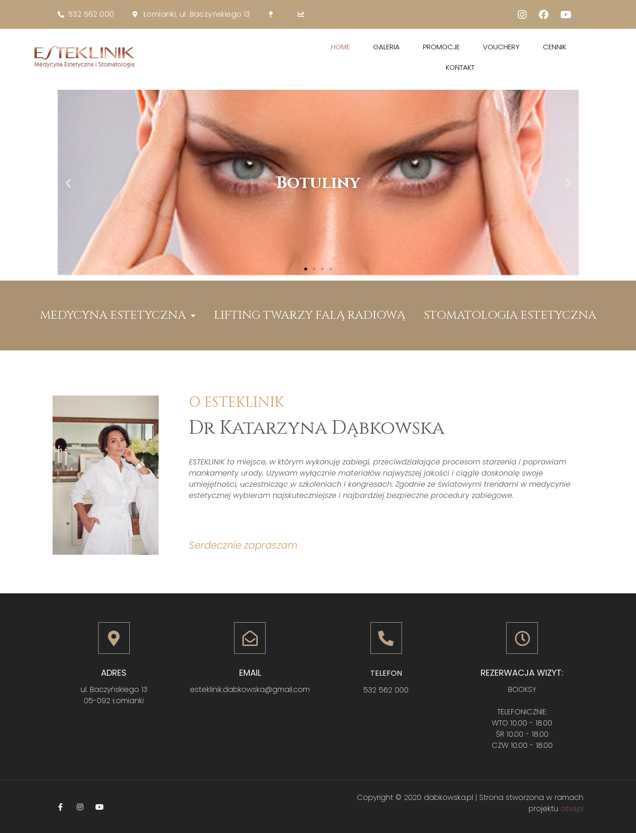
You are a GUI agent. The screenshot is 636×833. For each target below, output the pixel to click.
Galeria (386, 47)
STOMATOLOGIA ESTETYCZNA (510, 315)
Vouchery (501, 47)
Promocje (441, 47)
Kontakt (460, 67)
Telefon (386, 673)
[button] (305, 269)
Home (340, 47)
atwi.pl (572, 808)
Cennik (554, 47)
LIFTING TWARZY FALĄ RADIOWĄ (309, 315)
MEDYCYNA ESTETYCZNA (117, 315)
